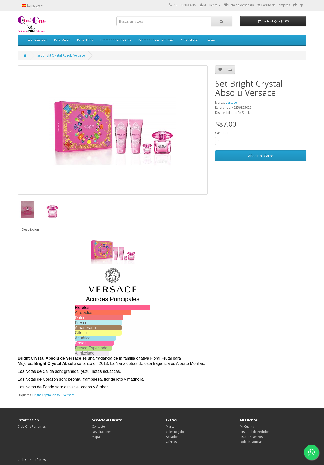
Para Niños (85, 40)
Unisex (210, 40)
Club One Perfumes (32, 426)
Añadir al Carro (260, 155)
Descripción (30, 229)
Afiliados (172, 437)
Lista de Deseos (251, 437)
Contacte (98, 426)
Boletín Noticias (251, 442)
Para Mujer (62, 40)
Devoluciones (101, 432)
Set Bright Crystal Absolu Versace (61, 55)
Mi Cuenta (247, 426)
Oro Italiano (189, 40)
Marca (170, 426)
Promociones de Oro (115, 40)
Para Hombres (36, 40)
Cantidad (221, 133)
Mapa (96, 437)
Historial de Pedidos (254, 432)
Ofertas (171, 442)
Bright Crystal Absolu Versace (53, 395)
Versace (231, 102)
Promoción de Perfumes (155, 40)
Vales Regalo (175, 432)
